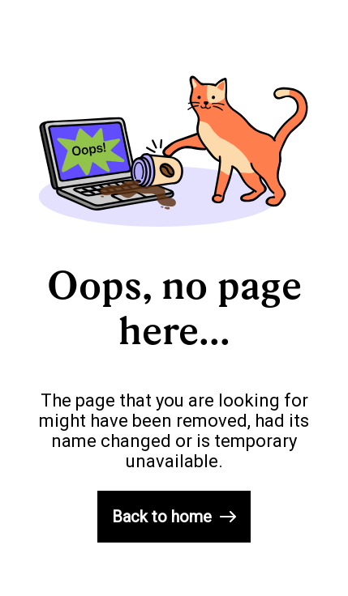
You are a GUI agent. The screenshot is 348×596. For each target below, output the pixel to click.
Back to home (174, 516)
